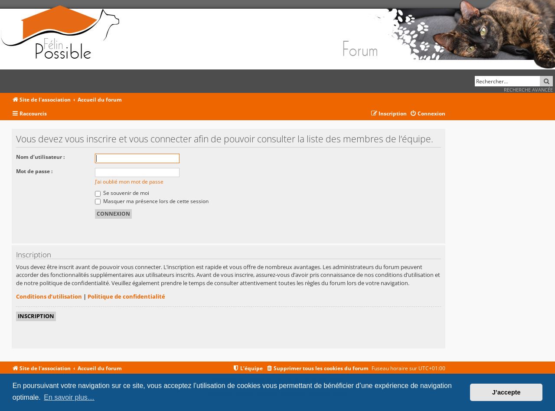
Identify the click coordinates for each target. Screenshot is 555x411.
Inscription (36, 316)
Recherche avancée (528, 89)
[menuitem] (427, 114)
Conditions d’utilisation (49, 296)
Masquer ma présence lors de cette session (152, 201)
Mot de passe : (34, 171)
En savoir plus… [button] (69, 397)
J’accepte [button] (506, 392)
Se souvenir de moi (122, 193)
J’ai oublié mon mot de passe (129, 181)
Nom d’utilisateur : (40, 157)
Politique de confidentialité (126, 296)
